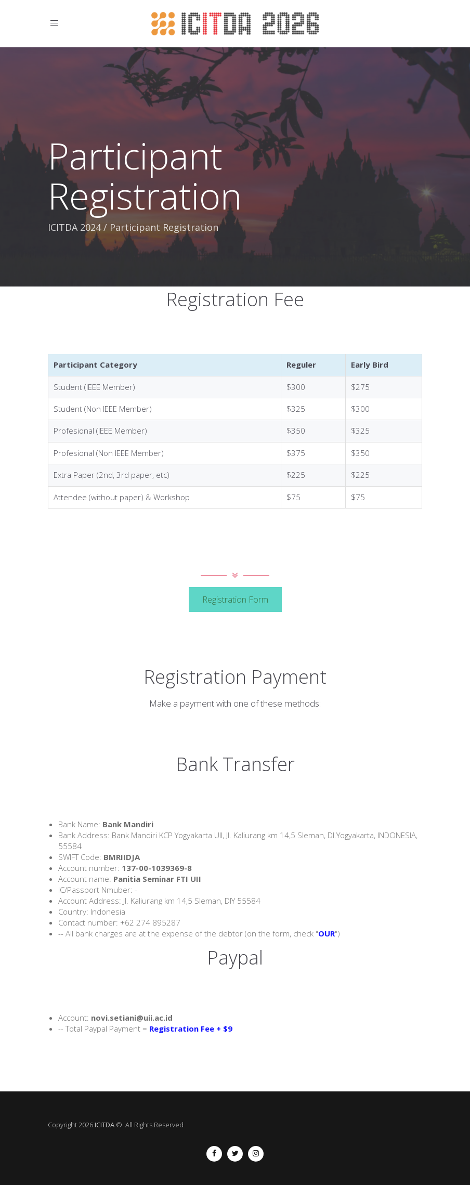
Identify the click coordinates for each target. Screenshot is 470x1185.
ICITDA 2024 (74, 227)
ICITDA (104, 1124)
